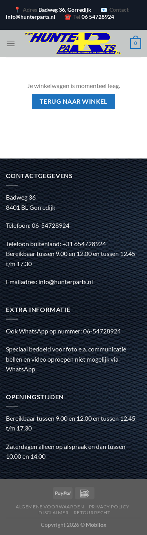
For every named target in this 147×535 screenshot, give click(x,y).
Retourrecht (92, 512)
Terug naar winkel (73, 101)
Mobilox (96, 524)
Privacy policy (109, 507)
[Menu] (10, 43)
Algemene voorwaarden (50, 507)
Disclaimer (53, 512)
